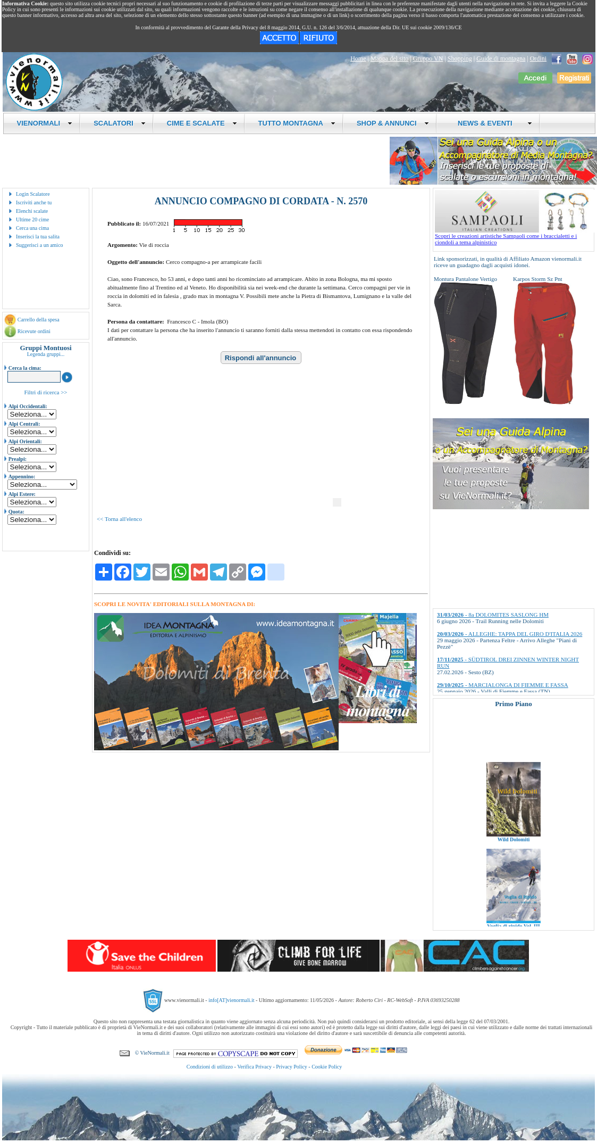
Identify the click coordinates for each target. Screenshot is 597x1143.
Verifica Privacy (254, 1067)
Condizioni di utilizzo (210, 1067)
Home (358, 58)
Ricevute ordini (34, 331)
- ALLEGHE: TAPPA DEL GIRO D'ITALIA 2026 (509, 634)
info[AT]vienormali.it (231, 1000)
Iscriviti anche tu (34, 202)
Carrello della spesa (39, 319)
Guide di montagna (500, 58)
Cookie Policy (327, 1067)
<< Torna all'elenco (119, 519)
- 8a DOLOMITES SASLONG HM (493, 614)
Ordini (538, 58)
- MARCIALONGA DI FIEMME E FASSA (502, 685)
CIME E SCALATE (202, 123)
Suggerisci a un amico (39, 245)
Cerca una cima (32, 228)
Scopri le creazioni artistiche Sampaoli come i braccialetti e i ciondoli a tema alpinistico (514, 236)
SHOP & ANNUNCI (393, 123)
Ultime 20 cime (32, 219)
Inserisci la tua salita (38, 236)
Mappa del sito (389, 58)
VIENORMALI (45, 123)
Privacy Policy (291, 1067)
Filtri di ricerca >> (45, 392)
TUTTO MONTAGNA (296, 123)
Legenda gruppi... (46, 354)
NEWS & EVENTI (491, 123)
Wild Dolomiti (514, 850)
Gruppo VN (428, 58)
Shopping (460, 58)
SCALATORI (120, 123)
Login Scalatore (33, 194)
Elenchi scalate (32, 211)
